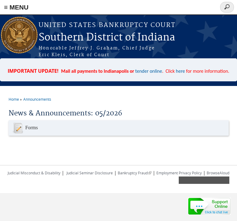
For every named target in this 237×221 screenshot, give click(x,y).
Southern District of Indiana (107, 37)
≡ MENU (16, 7)
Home (14, 99)
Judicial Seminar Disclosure (90, 172)
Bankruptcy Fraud (134, 172)
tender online (148, 71)
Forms (25, 128)
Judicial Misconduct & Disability (34, 172)
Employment (167, 172)
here (180, 71)
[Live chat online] (209, 206)
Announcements (37, 99)
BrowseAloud (218, 172)
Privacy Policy (190, 172)
